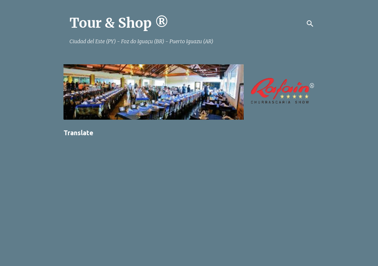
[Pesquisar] (310, 24)
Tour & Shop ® (119, 23)
